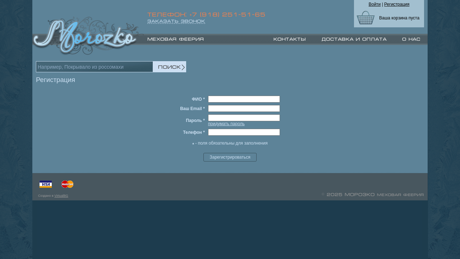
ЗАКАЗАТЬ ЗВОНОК (176, 21)
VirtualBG (61, 195)
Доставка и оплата (354, 39)
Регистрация (396, 4)
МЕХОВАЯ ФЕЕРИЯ (175, 39)
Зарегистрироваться (230, 157)
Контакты (289, 39)
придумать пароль (226, 123)
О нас (411, 39)
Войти (375, 4)
